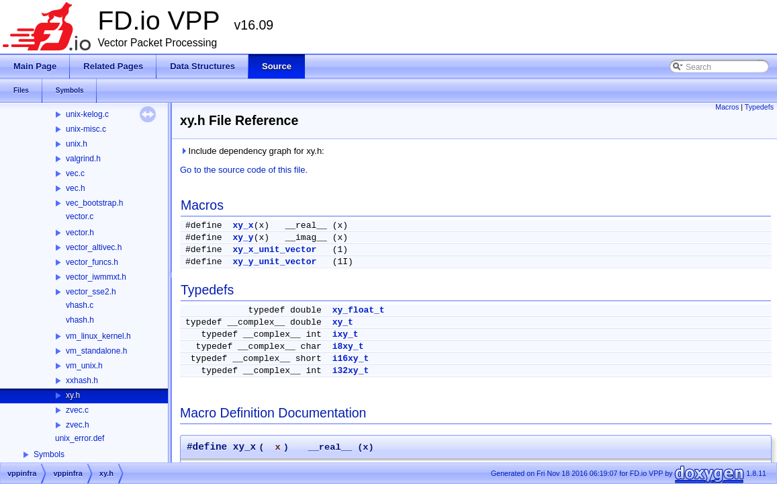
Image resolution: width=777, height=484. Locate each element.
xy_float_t (358, 310)
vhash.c (79, 305)
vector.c (79, 216)
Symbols (49, 454)
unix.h (76, 144)
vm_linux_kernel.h (98, 336)
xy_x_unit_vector (274, 250)
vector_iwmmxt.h (96, 277)
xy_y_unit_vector (274, 262)
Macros (727, 107)
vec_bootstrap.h (94, 203)
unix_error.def (79, 438)
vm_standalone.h (96, 351)
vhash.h (80, 320)
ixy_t (345, 334)
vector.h (80, 232)
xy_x (242, 225)
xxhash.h (82, 380)
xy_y (242, 238)
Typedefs (759, 107)
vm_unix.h (84, 365)
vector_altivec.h (94, 247)
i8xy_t (348, 346)
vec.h (75, 188)
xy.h (73, 395)
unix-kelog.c (87, 114)
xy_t (342, 322)
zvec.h (77, 425)
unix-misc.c (86, 129)
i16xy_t (350, 359)
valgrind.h (83, 158)
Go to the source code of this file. (244, 170)
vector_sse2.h (91, 291)
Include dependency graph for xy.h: (252, 151)
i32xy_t (350, 371)
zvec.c (77, 410)
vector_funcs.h (92, 262)
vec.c (75, 173)
